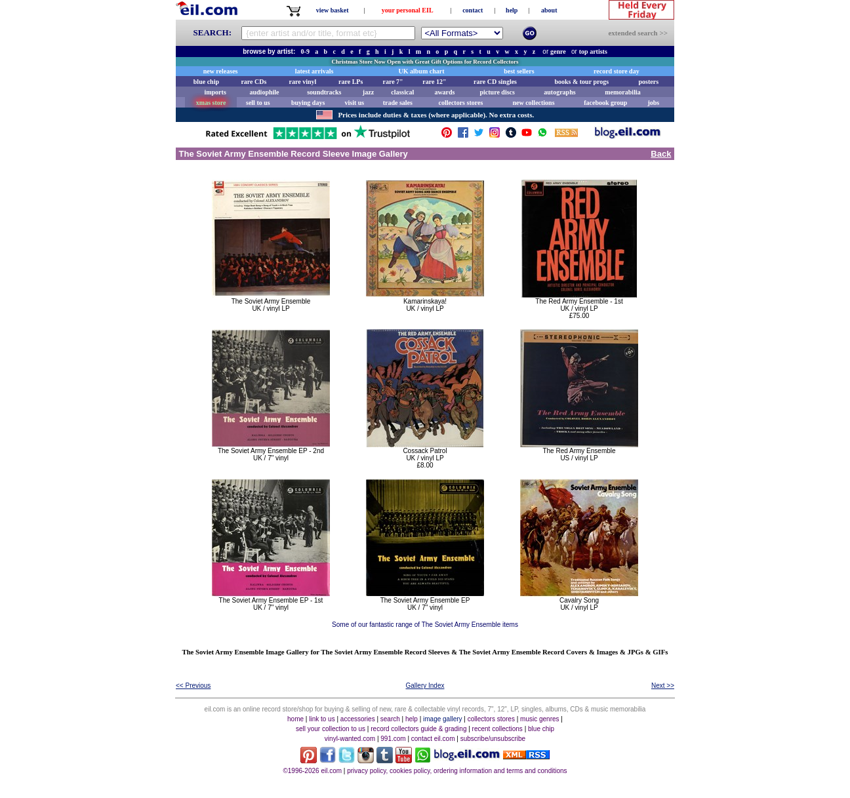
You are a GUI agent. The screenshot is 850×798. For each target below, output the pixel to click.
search (390, 719)
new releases (220, 71)
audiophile (264, 92)
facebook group (605, 102)
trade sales (398, 102)
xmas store (211, 102)
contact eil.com (433, 738)
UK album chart (422, 71)
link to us (321, 719)
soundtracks (324, 92)
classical (402, 92)
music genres (539, 719)
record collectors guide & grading (418, 728)
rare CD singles (495, 81)
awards (444, 92)
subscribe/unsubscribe (493, 738)
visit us (355, 102)
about (549, 10)
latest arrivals (314, 71)
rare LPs (350, 81)
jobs (653, 102)
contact (472, 10)
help (511, 10)
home (295, 719)
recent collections (497, 728)
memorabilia (622, 92)
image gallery (442, 719)
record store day (616, 71)
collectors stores (460, 102)
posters (648, 81)
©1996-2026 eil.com (312, 770)
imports (215, 92)
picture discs (496, 92)
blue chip (206, 81)
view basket (332, 10)
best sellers (519, 71)
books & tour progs (581, 81)
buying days (308, 102)
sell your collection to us (330, 728)
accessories (357, 719)
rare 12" (434, 81)
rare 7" (392, 81)
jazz (368, 92)
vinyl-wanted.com (350, 738)
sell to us (258, 102)
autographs (559, 92)
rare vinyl (303, 81)
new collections (533, 102)
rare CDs (253, 81)
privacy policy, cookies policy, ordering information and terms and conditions (457, 770)
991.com (392, 738)
